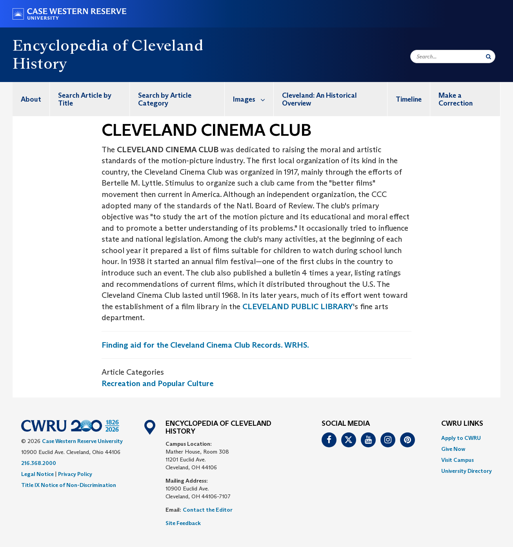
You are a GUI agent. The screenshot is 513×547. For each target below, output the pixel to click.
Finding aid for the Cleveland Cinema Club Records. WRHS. (205, 345)
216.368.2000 (38, 463)
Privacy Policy (75, 474)
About (31, 99)
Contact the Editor (208, 509)
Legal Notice (37, 474)
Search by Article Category (164, 99)
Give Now (453, 448)
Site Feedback (183, 523)
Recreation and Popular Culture (157, 383)
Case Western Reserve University (82, 441)
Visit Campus (457, 459)
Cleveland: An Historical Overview (319, 99)
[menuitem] (31, 99)
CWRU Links (462, 424)
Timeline (409, 99)
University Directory (466, 470)
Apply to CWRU (461, 437)
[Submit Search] (488, 56)
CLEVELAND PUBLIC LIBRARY (297, 306)
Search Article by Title (84, 99)
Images (253, 99)
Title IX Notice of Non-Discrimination (68, 485)
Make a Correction (455, 99)
